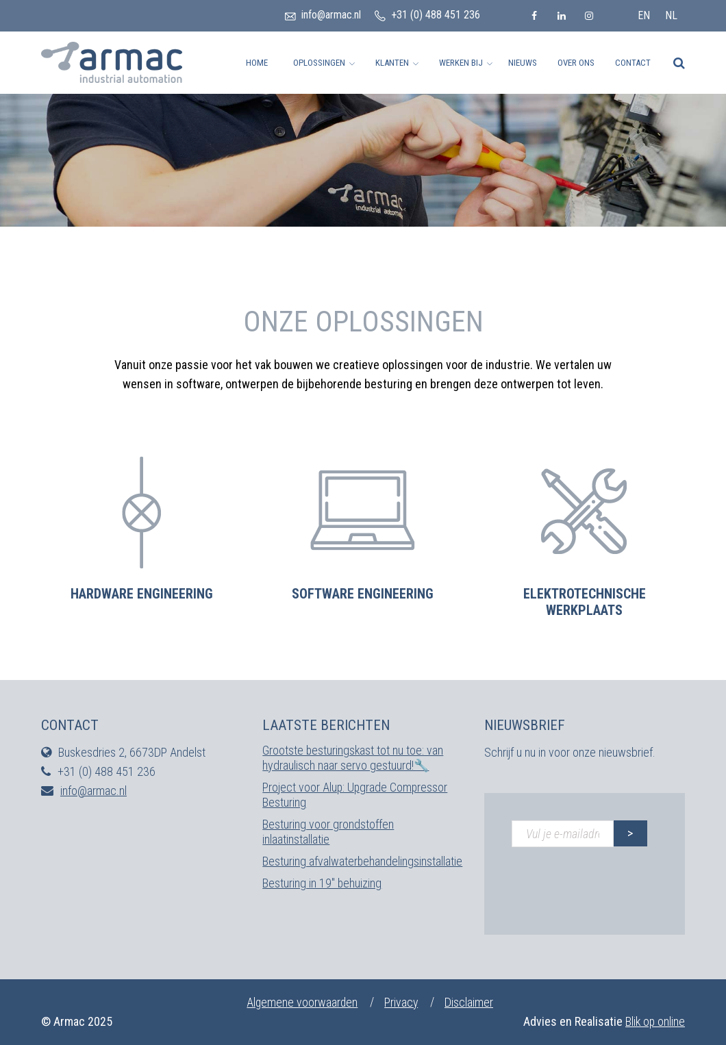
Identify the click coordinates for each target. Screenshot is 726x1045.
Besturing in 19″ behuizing (322, 883)
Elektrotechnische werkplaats (584, 602)
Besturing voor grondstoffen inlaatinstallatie (328, 831)
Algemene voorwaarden (302, 1002)
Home (257, 63)
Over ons (576, 63)
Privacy (403, 1002)
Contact (633, 63)
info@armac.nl (331, 14)
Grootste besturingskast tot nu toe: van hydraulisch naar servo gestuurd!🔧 (353, 757)
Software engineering (363, 594)
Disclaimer (471, 1002)
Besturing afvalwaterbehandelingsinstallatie (362, 861)
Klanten (392, 63)
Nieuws (522, 63)
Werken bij (461, 63)
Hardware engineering (142, 594)
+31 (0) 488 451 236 (435, 14)
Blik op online (654, 1021)
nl (671, 15)
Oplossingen (319, 63)
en (644, 15)
